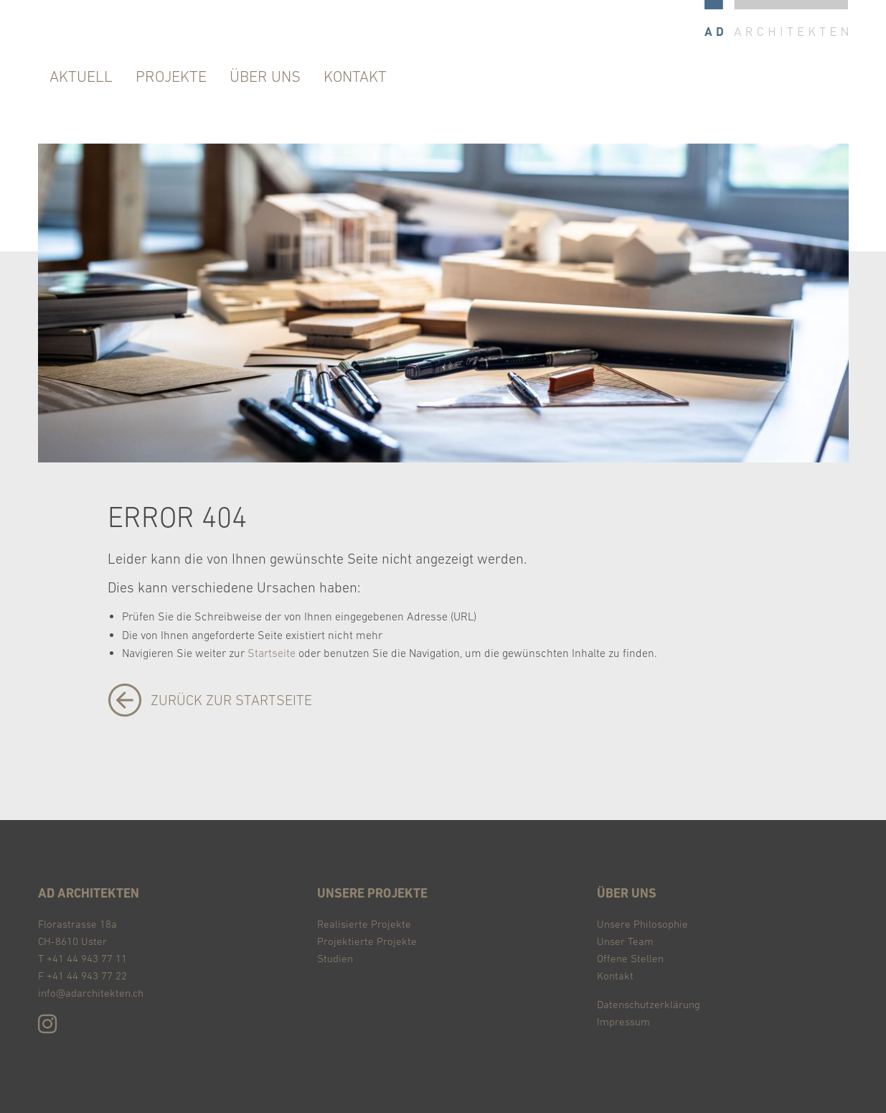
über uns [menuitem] (265, 76)
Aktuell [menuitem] (81, 76)
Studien (335, 958)
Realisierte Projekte (364, 924)
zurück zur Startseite (231, 700)
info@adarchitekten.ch (90, 993)
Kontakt (615, 975)
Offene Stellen (630, 958)
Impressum (623, 1021)
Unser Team (625, 941)
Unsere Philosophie (642, 924)
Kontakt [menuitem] (355, 76)
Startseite (272, 652)
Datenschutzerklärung (648, 1004)
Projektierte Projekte (367, 941)
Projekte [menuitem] (171, 76)
